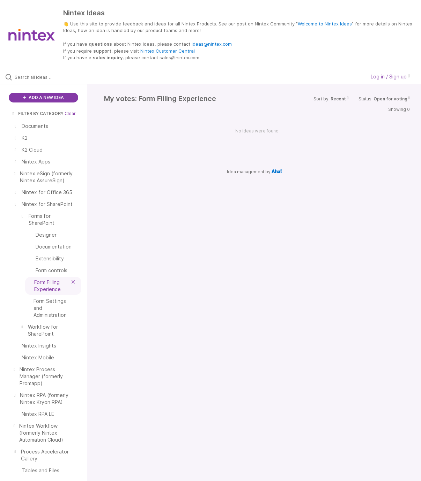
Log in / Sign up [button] (390, 76)
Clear (70, 113)
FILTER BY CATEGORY (37, 113)
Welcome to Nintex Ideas (325, 23)
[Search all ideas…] (51, 77)
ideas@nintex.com (212, 44)
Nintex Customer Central (167, 51)
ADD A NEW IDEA (43, 97)
